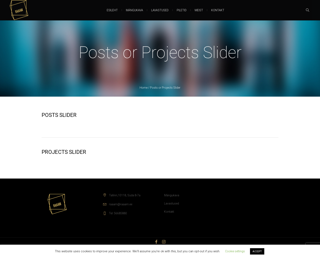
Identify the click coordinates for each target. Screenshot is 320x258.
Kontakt (169, 211)
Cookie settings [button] (235, 251)
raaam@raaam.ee (120, 204)
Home (144, 87)
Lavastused (171, 203)
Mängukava (171, 195)
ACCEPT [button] (257, 251)
